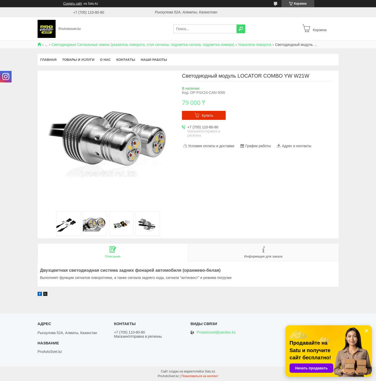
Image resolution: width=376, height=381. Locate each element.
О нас (105, 60)
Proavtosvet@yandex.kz (216, 332)
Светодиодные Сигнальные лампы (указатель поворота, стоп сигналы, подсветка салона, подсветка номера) (142, 45)
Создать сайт (72, 3)
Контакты (125, 60)
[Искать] (241, 28)
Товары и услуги (78, 60)
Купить (207, 115)
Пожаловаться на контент (199, 376)
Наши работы (154, 60)
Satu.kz (210, 371)
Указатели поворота (254, 45)
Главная (48, 60)
